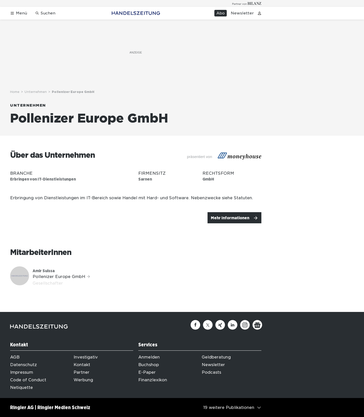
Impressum (21, 372)
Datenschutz (23, 364)
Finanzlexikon (152, 380)
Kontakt (82, 364)
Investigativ (86, 357)
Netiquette (21, 387)
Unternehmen (36, 92)
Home (14, 92)
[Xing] (220, 325)
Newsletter (242, 13)
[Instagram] (245, 325)
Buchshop (148, 364)
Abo (220, 13)
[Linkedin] (232, 325)
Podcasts (211, 372)
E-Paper (147, 372)
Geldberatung (216, 357)
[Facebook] (195, 325)
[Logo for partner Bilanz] (246, 3)
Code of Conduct (28, 380)
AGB (14, 357)
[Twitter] (208, 325)
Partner (81, 372)
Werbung (83, 380)
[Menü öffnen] (18, 13)
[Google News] (257, 325)
